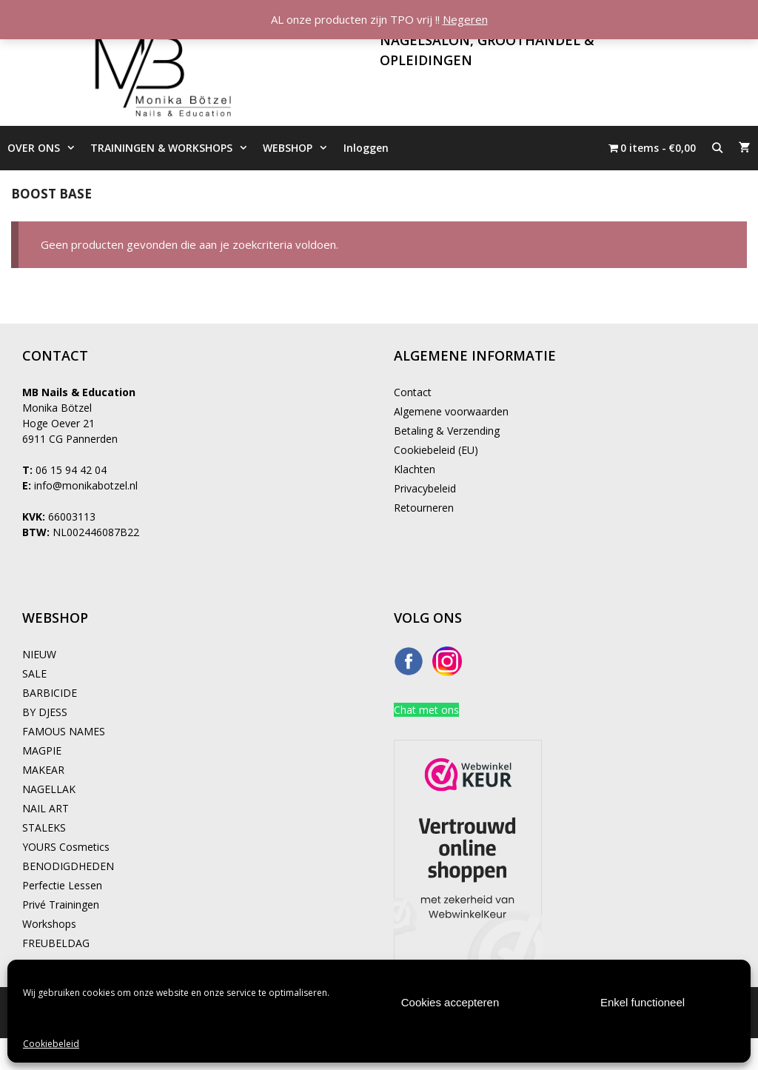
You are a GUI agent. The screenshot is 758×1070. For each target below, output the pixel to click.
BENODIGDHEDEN (68, 866)
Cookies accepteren (450, 1002)
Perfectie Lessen (62, 885)
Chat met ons (426, 710)
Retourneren (424, 508)
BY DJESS (44, 712)
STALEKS (44, 827)
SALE (34, 673)
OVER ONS (45, 148)
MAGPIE (41, 750)
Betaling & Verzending (447, 431)
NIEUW (39, 654)
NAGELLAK (49, 789)
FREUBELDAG (56, 943)
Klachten (414, 469)
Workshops (49, 924)
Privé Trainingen (60, 904)
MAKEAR (43, 770)
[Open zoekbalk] (717, 148)
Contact (413, 392)
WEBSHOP (299, 148)
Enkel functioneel (642, 1002)
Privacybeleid (425, 488)
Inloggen (366, 148)
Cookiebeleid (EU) (436, 450)
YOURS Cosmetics (66, 847)
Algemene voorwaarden (451, 411)
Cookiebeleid (51, 1043)
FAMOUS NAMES (63, 731)
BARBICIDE (49, 693)
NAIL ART (45, 808)
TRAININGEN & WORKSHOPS (172, 148)
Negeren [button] (465, 19)
